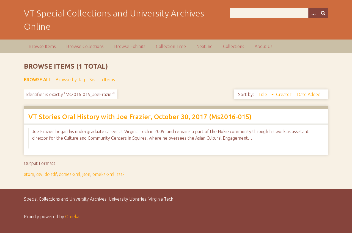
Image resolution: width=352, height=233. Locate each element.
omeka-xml (103, 174)
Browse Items (42, 46)
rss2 (121, 174)
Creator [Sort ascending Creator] (284, 94)
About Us (264, 46)
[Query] (279, 13)
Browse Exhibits (129, 46)
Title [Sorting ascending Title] (263, 94)
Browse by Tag (70, 79)
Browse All (37, 79)
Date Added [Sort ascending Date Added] (308, 94)
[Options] (313, 13)
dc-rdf (51, 174)
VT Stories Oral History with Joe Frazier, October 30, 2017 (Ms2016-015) (140, 116)
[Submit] (323, 13)
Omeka (72, 216)
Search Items (102, 79)
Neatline (204, 46)
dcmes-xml (69, 174)
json (86, 174)
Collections (233, 46)
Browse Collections (85, 46)
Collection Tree (171, 46)
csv (39, 174)
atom (29, 174)
